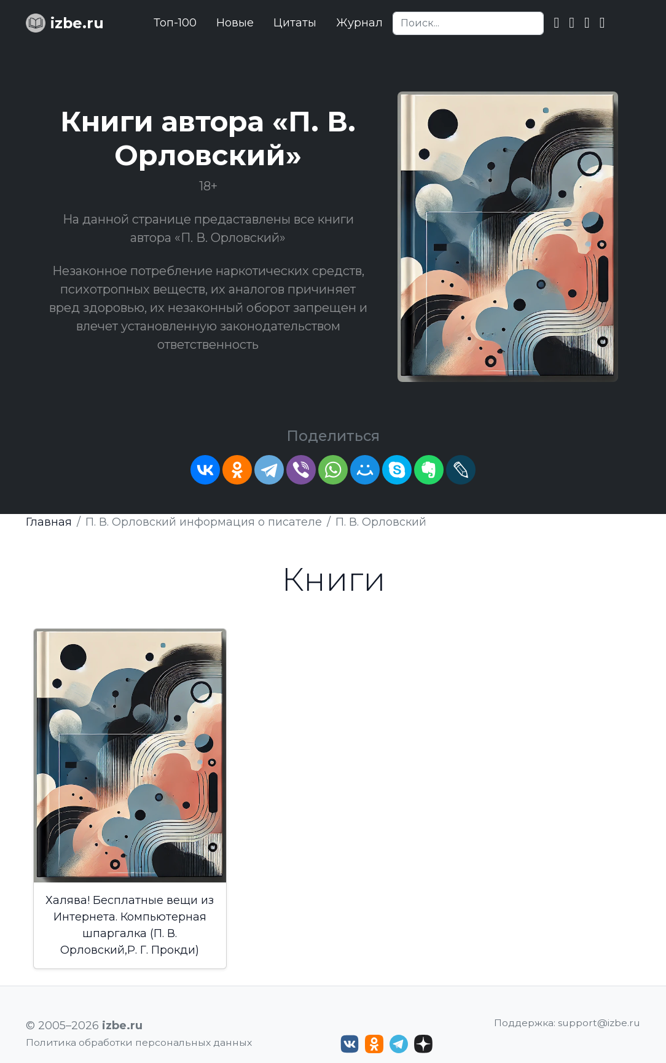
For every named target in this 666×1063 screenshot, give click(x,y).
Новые (235, 22)
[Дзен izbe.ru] (423, 1044)
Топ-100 (175, 22)
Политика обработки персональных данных (139, 1042)
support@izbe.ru (599, 1023)
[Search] (468, 23)
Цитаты (294, 22)
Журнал (359, 22)
